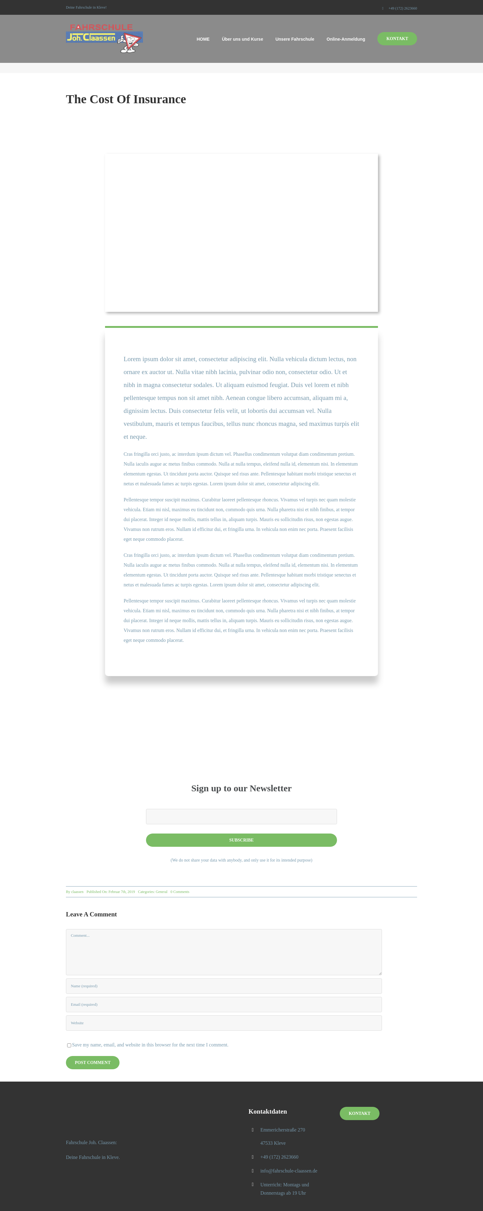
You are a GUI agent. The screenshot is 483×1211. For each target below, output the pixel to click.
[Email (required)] (224, 1004)
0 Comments (180, 892)
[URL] (224, 1023)
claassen (77, 892)
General (162, 892)
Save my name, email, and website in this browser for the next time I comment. (150, 1044)
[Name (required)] (224, 986)
